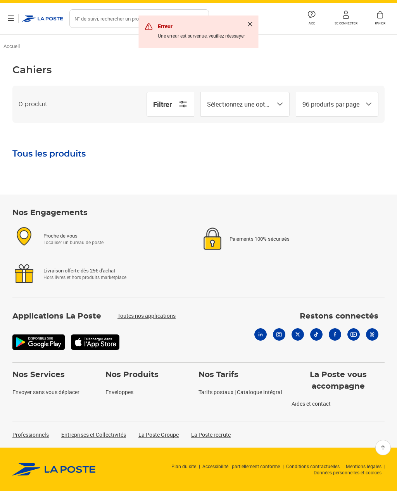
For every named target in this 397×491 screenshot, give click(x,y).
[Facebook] (335, 334)
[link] (54, 469)
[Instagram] (279, 334)
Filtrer (170, 104)
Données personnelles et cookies (347, 472)
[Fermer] (250, 24)
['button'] (42, 19)
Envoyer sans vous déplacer (45, 392)
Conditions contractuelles (313, 466)
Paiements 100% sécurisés (260, 238)
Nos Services (38, 375)
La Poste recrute (211, 434)
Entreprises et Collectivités (93, 434)
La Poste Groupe (158, 434)
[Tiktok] (316, 334)
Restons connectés (339, 316)
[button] (346, 18)
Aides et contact (311, 403)
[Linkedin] (260, 334)
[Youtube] (353, 334)
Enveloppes (119, 392)
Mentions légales (363, 466)
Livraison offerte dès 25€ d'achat (79, 270)
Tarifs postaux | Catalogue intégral (240, 392)
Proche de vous (60, 235)
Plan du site (183, 466)
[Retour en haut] (383, 447)
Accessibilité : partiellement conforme (241, 466)
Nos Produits (132, 375)
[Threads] (372, 334)
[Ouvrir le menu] (11, 18)
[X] (298, 334)
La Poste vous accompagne (338, 380)
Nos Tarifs (218, 375)
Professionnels (30, 434)
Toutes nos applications (146, 315)
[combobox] (239, 104)
